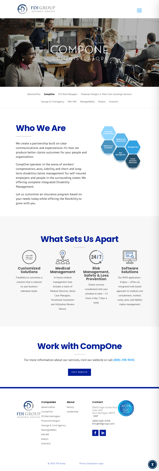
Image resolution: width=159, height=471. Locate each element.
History (70, 407)
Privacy (83, 463)
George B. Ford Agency (52, 101)
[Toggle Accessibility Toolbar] (152, 464)
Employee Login (95, 463)
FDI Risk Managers (67, 94)
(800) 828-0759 (101, 420)
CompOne (49, 94)
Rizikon (102, 101)
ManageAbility (87, 101)
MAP (95, 416)
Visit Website (79, 372)
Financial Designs (50, 420)
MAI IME (72, 101)
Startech (113, 101)
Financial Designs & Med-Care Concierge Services (106, 94)
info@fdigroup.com (103, 423)
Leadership (72, 411)
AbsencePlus (34, 94)
